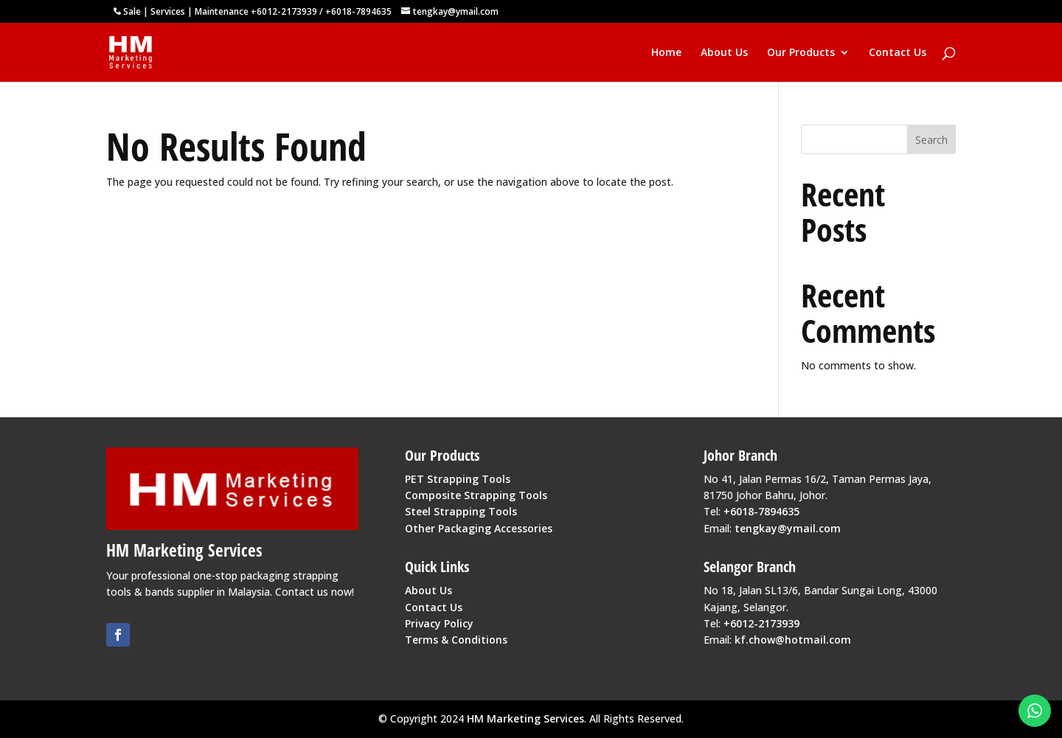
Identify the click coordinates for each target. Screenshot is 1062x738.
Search (931, 140)
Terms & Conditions (456, 640)
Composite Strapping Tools (476, 495)
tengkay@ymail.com (788, 528)
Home (666, 53)
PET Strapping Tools (457, 479)
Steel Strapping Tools (461, 511)
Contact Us (897, 53)
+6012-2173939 (284, 11)
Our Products (801, 53)
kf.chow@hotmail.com (793, 640)
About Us (724, 53)
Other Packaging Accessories (478, 528)
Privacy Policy (439, 623)
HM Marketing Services (525, 718)
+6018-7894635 (358, 11)
